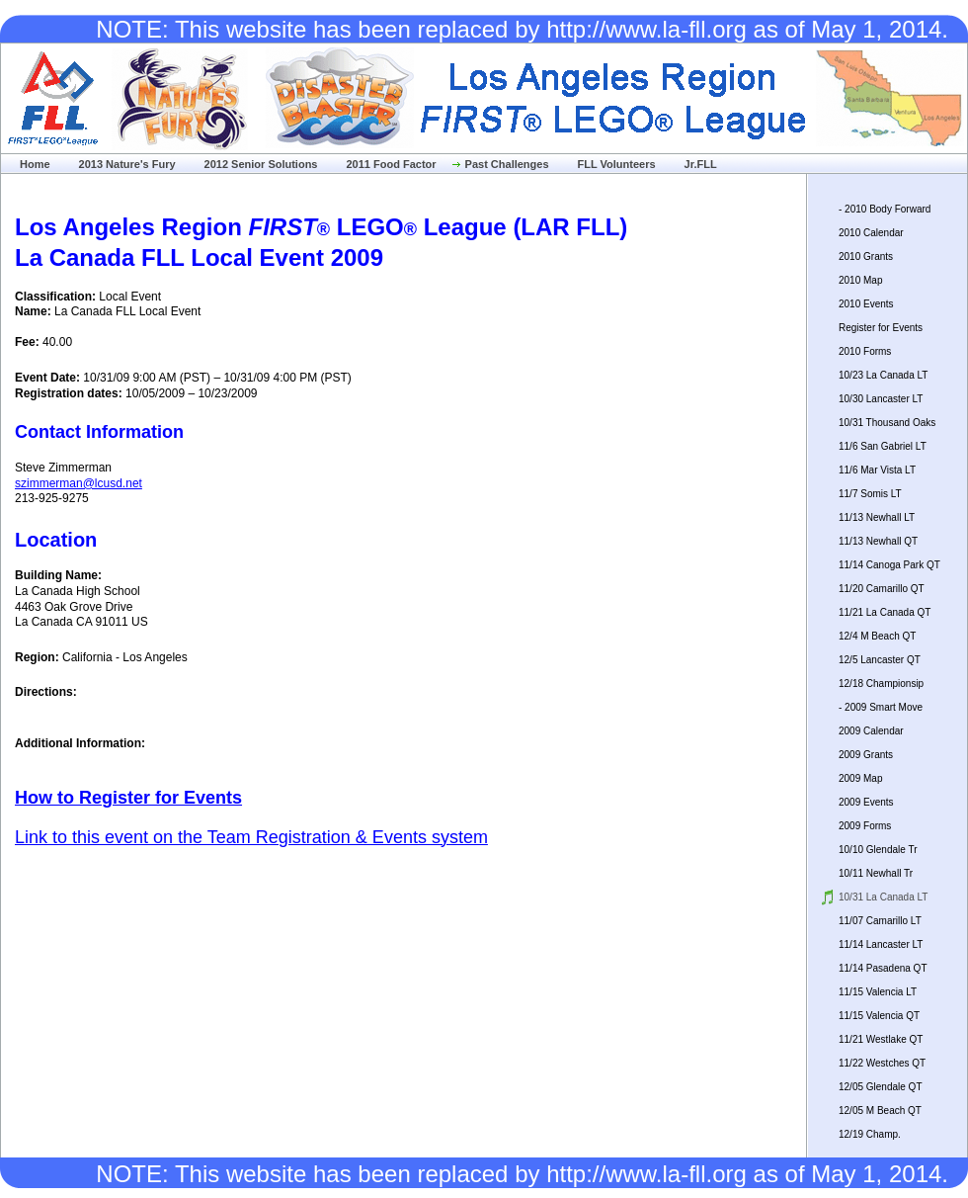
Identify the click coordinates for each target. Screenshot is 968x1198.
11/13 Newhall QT (878, 541)
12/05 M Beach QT (880, 1110)
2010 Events (866, 304)
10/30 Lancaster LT (881, 398)
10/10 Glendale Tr (878, 849)
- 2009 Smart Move (881, 707)
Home (35, 164)
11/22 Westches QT (882, 1063)
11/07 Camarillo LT (880, 920)
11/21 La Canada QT (884, 612)
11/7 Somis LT (870, 493)
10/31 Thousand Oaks (887, 422)
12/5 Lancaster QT (880, 659)
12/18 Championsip (881, 683)
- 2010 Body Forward (884, 209)
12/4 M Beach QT (877, 636)
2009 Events (866, 802)
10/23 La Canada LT (883, 375)
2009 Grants (866, 754)
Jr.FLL (701, 164)
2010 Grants (866, 256)
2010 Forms (865, 351)
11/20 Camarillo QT (882, 588)
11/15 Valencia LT (878, 991)
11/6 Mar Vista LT (877, 470)
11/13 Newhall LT (877, 517)
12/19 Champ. (870, 1134)
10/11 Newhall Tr (876, 873)
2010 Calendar (871, 232)
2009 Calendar (871, 731)
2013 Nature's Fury (127, 164)
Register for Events (881, 327)
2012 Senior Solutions (261, 164)
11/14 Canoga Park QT (889, 564)
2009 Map (860, 778)
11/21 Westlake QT (881, 1039)
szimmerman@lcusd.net (78, 483)
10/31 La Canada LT (883, 897)
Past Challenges (507, 164)
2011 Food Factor (391, 164)
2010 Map (860, 280)
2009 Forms (865, 825)
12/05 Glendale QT (881, 1086)
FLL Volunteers (617, 164)
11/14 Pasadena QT (883, 968)
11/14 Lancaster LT (881, 944)
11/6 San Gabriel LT (883, 446)
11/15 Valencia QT (879, 1015)
